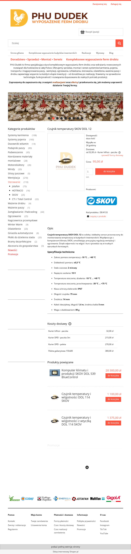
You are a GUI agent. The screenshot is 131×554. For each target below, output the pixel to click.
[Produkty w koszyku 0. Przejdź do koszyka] (90, 31)
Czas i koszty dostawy (64, 525)
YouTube (104, 533)
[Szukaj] (119, 43)
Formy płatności (61, 521)
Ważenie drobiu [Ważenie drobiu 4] (16, 203)
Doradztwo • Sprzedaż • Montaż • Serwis (38, 59)
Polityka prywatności (86, 521)
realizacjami (59, 82)
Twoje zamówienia (39, 521)
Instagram (104, 525)
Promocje (13, 254)
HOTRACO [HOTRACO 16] (17, 190)
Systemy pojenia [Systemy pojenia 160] (17, 139)
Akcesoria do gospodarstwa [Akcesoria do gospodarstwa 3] (23, 245)
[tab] (49, 118)
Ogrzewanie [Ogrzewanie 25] (14, 216)
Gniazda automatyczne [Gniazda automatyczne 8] (20, 233)
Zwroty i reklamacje (17, 525)
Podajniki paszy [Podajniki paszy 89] (16, 148)
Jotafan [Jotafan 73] (16, 186)
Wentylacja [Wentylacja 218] (14, 177)
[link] (65, 106)
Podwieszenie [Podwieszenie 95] (15, 152)
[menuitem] (17, 53)
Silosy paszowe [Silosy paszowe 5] (16, 173)
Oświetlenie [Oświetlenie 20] (14, 228)
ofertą (74, 82)
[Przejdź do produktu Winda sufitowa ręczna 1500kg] (85, 482)
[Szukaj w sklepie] (62, 43)
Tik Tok (103, 529)
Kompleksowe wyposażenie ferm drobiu (92, 59)
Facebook (104, 521)
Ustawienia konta (39, 525)
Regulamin (13, 529)
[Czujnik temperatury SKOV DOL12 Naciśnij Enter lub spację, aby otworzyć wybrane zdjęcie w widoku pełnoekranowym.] (66, 162)
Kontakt (11, 521)
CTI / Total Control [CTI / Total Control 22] (22, 199)
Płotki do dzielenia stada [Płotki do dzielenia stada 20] (21, 237)
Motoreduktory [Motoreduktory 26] (16, 164)
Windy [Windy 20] (11, 169)
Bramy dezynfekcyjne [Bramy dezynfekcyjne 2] (19, 241)
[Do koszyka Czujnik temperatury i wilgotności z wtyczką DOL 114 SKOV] (113, 423)
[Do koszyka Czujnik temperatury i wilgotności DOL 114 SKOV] (113, 399)
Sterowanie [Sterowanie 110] (14, 182)
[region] (65, 106)
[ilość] (89, 171)
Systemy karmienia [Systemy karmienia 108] (18, 135)
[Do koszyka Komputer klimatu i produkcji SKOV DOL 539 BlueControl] (113, 375)
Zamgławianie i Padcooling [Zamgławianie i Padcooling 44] (22, 211)
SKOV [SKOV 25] (15, 194)
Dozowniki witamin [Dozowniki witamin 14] (18, 143)
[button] (96, 216)
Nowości (12, 250)
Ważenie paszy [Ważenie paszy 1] (16, 207)
